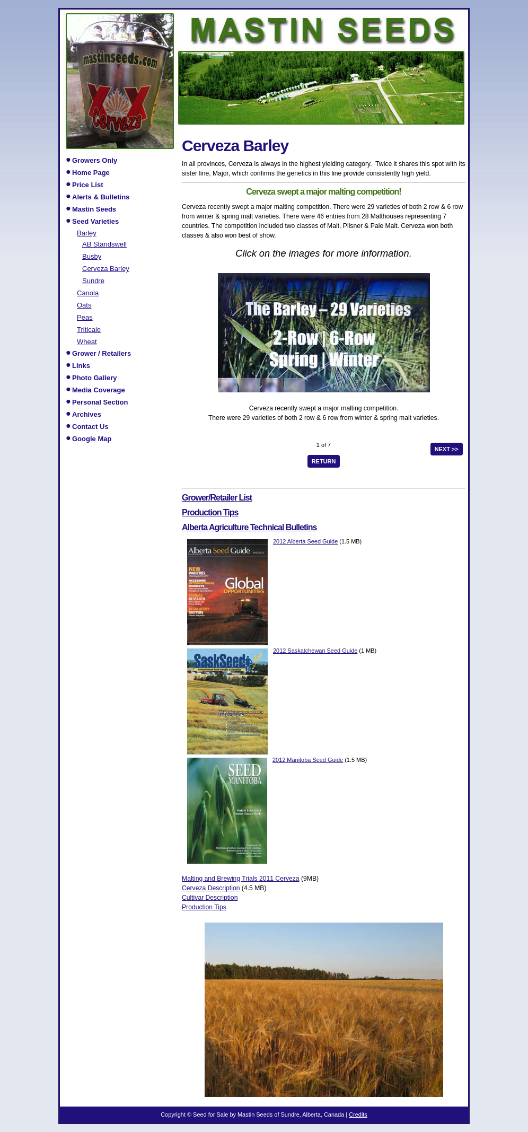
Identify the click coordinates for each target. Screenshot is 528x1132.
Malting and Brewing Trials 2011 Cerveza (241, 878)
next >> (447, 449)
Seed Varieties (95, 221)
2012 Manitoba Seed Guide (307, 760)
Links (81, 366)
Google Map (91, 439)
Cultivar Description (209, 897)
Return (324, 461)
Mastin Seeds (94, 209)
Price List (87, 185)
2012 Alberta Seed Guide (305, 541)
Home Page (91, 173)
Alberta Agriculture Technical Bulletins (249, 527)
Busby (91, 256)
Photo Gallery (94, 378)
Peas (85, 317)
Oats (84, 305)
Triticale (89, 329)
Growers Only (94, 160)
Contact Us (90, 427)
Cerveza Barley (105, 268)
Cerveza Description (211, 888)
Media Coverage (98, 390)
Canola (88, 292)
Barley (86, 232)
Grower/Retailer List (217, 497)
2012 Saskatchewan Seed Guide (315, 650)
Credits (358, 1114)
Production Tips (210, 512)
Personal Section (100, 402)
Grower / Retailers (101, 353)
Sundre (93, 280)
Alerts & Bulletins (100, 197)
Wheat (87, 341)
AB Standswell (104, 244)
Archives (86, 414)
